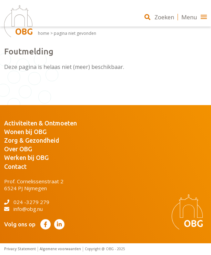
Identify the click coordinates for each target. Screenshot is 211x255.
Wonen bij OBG (25, 131)
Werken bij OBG (26, 157)
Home (43, 33)
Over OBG (18, 148)
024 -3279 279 (26, 201)
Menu (194, 17)
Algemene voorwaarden (60, 249)
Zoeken (159, 17)
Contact (15, 166)
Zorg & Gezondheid (31, 140)
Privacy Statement (20, 249)
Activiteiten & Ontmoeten (40, 123)
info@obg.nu (23, 208)
